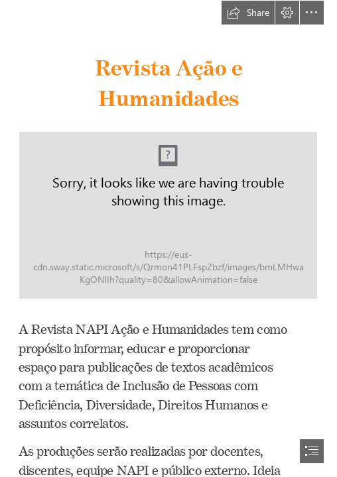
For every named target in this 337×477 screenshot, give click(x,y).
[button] (248, 13)
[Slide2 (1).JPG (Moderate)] (168, 215)
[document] (168, 238)
